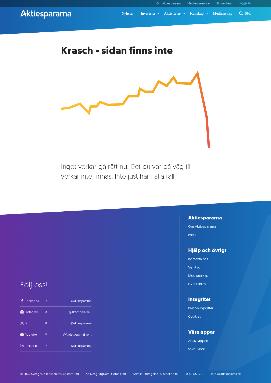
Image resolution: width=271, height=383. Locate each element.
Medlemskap (222, 13)
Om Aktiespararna (168, 3)
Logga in (245, 3)
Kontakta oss (202, 259)
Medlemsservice (198, 3)
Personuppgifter (205, 308)
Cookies (198, 316)
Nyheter (128, 13)
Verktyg (198, 267)
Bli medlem (224, 3)
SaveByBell (200, 349)
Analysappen (202, 341)
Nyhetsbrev (201, 284)
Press (196, 235)
